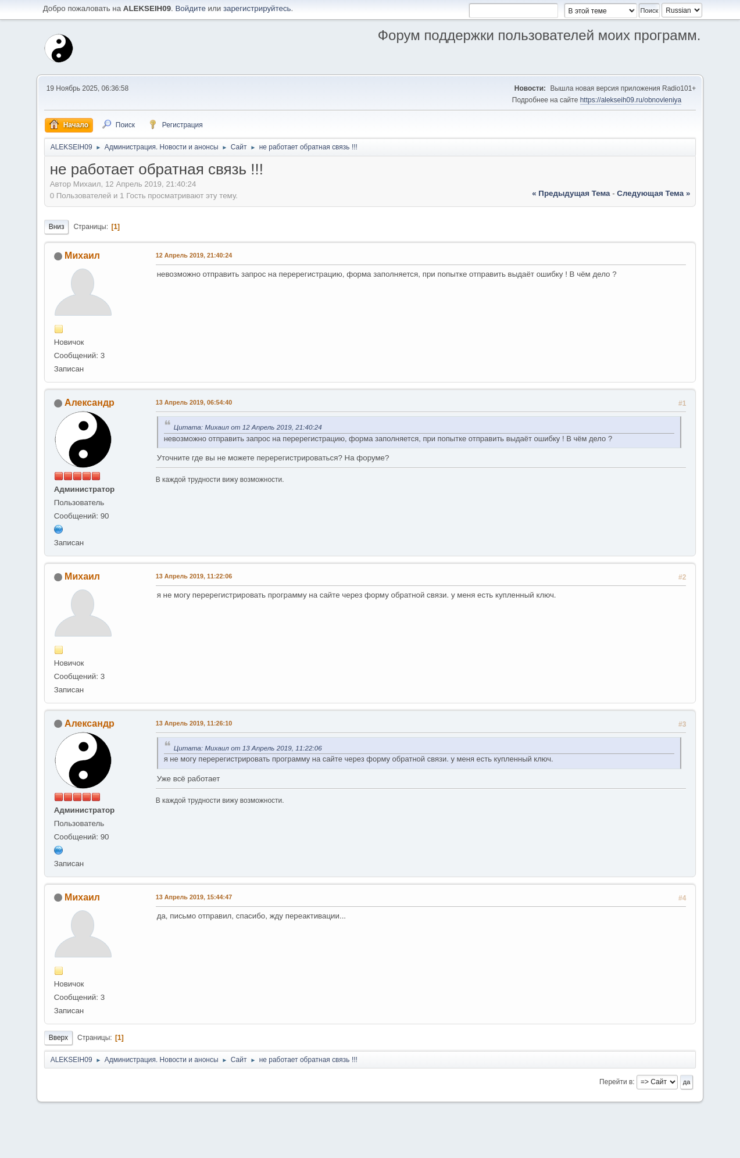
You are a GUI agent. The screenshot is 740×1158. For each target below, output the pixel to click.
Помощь (596, 1145)
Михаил (82, 255)
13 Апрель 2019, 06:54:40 (194, 402)
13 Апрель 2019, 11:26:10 (194, 723)
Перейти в (615, 1082)
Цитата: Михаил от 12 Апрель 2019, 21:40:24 (248, 427)
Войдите (190, 8)
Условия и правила (640, 1145)
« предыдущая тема (571, 193)
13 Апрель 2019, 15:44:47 (194, 896)
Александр (90, 403)
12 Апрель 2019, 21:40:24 (194, 255)
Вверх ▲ (687, 1145)
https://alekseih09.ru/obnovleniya (631, 100)
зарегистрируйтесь (257, 8)
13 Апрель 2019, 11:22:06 (194, 576)
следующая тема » (653, 193)
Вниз (57, 227)
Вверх (58, 1038)
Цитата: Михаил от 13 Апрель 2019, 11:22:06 (248, 748)
